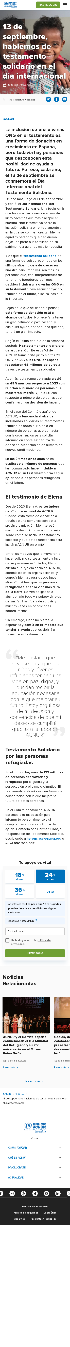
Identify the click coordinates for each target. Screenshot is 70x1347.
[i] (36, 920)
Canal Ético (50, 1212)
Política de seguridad (26, 1212)
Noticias (20, 1094)
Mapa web (19, 1218)
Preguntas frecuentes (43, 1218)
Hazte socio (35, 953)
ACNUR (7, 1094)
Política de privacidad (35, 1206)
